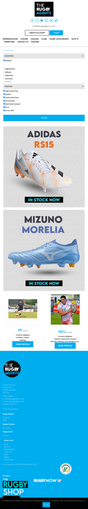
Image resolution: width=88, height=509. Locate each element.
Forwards (6, 418)
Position (8, 86)
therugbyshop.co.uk (10, 404)
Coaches (35, 39)
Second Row (9, 101)
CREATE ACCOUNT (37, 33)
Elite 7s (75, 39)
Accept (46, 505)
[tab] (44, 56)
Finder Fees (9, 42)
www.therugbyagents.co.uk (14, 401)
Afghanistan (9, 69)
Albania (7, 72)
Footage (35, 42)
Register (7, 457)
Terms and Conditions (11, 409)
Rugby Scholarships (59, 39)
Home (6, 444)
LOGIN (56, 33)
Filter (44, 118)
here (84, 501)
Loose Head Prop (11, 97)
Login (6, 454)
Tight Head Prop (10, 91)
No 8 (6, 107)
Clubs (44, 39)
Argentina (8, 75)
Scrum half (8, 110)
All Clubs (6, 435)
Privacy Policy (8, 459)
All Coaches (7, 428)
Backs (5, 420)
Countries (9, 56)
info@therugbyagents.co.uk (44, 26)
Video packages (9, 449)
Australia (7, 79)
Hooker (7, 94)
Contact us (8, 452)
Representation (10, 39)
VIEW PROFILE (23, 344)
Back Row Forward (11, 104)
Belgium (7, 60)
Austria (7, 82)
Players (24, 39)
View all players (8, 50)
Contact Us (22, 42)
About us (7, 447)
